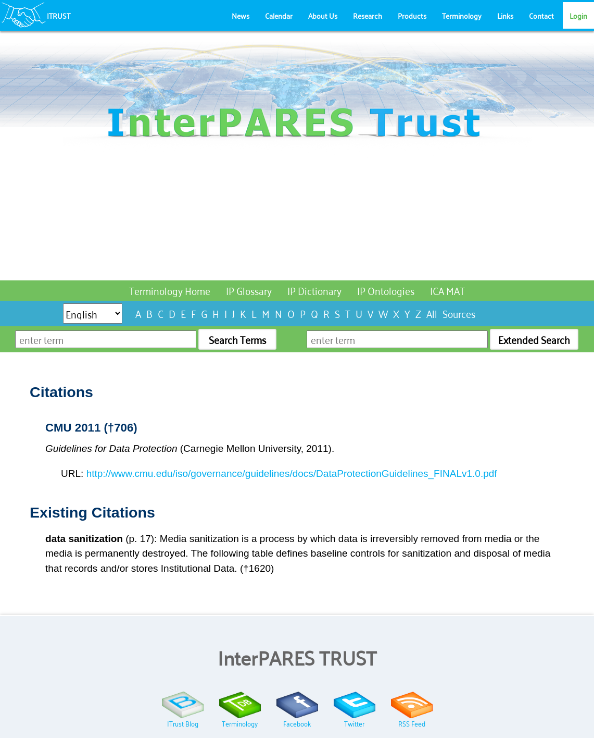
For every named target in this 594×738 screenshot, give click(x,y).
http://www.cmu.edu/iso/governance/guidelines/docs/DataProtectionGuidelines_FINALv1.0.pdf (291, 473)
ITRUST (58, 15)
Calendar (279, 15)
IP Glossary (249, 290)
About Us (322, 15)
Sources (459, 313)
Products (412, 15)
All (431, 313)
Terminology (462, 15)
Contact (541, 15)
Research (367, 15)
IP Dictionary (314, 290)
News (240, 15)
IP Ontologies (385, 290)
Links (505, 15)
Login (578, 15)
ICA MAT (447, 290)
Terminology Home (169, 290)
